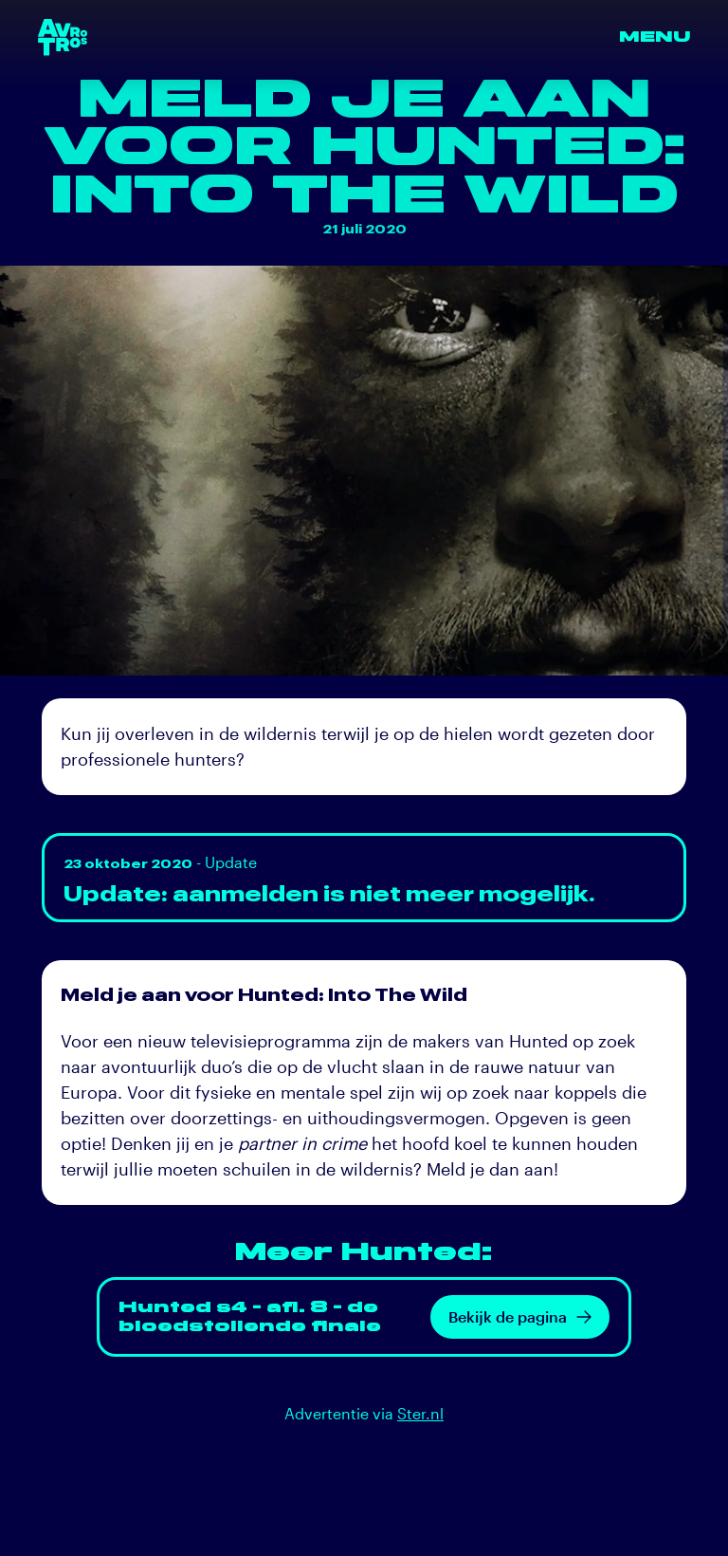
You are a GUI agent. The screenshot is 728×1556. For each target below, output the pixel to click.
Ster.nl (420, 1413)
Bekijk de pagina (520, 1316)
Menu (654, 37)
